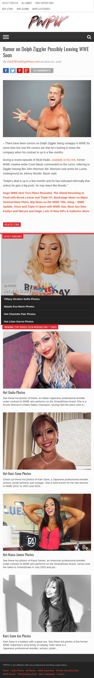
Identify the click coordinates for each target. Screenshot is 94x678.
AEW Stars (7, 8)
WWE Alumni (23, 8)
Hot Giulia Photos (14, 392)
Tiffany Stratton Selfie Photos (22, 299)
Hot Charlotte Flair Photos (20, 314)
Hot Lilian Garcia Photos (19, 321)
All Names (27, 3)
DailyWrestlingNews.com (23, 61)
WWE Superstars (44, 3)
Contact (60, 674)
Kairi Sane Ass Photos (17, 636)
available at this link (64, 159)
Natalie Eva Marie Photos (19, 306)
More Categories (41, 8)
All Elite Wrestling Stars (67, 670)
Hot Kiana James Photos (18, 555)
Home (6, 670)
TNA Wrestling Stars (27, 674)
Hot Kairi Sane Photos (17, 474)
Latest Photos (10, 3)
